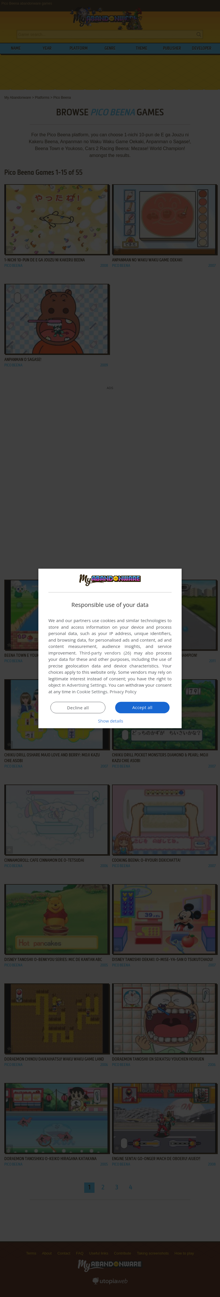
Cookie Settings (92, 691)
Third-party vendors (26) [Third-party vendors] (105, 653)
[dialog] (110, 648)
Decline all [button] (78, 707)
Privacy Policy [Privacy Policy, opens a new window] (123, 691)
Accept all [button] (142, 707)
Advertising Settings (86, 685)
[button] (110, 721)
